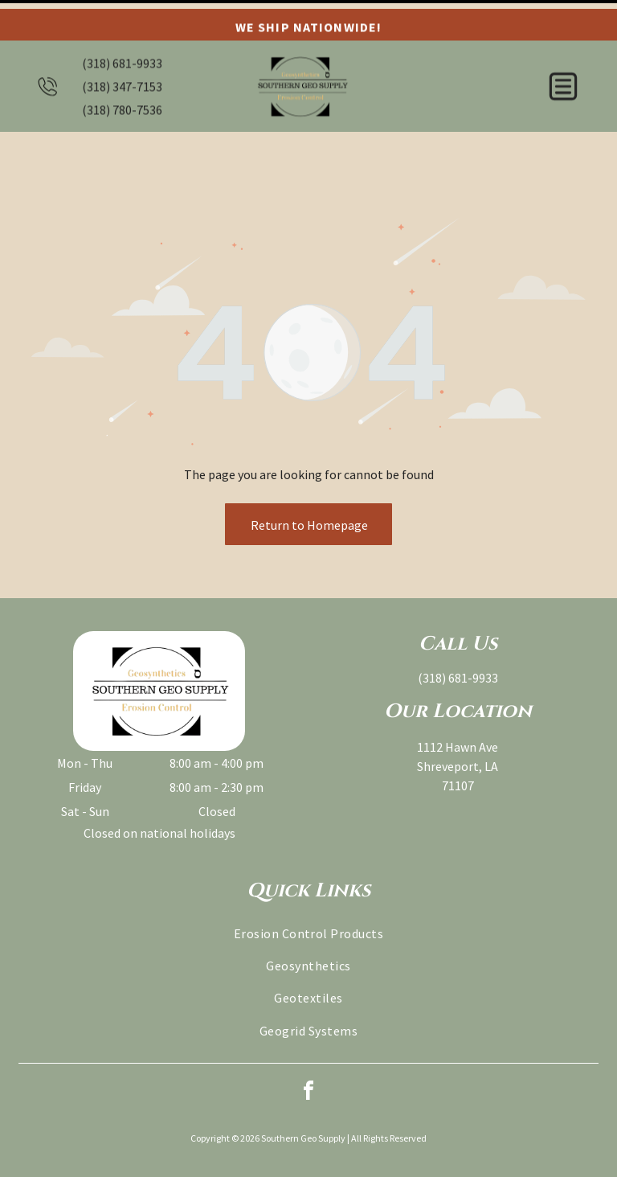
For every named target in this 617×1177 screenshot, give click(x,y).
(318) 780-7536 (122, 100)
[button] (563, 77)
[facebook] (308, 1051)
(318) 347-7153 (122, 77)
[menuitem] (308, 891)
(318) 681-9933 (122, 54)
